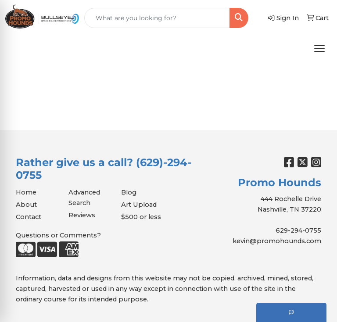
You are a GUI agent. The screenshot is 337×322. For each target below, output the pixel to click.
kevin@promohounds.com (277, 241)
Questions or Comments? (58, 235)
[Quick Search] (157, 18)
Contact (28, 217)
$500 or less (141, 217)
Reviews (81, 215)
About (26, 205)
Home (26, 192)
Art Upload (139, 205)
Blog (128, 192)
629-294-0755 (298, 230)
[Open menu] (319, 48)
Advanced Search (84, 197)
